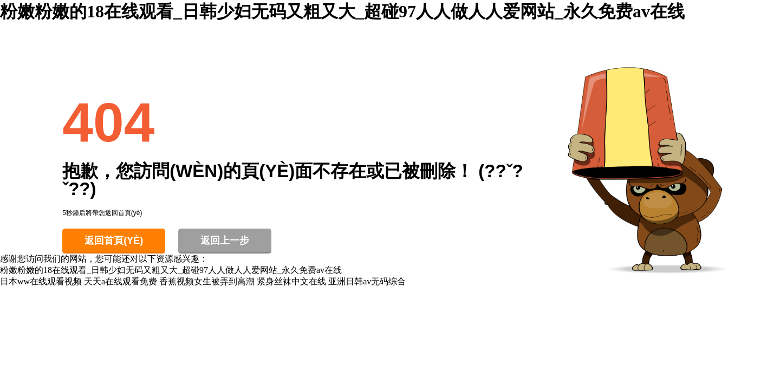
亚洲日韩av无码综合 (367, 281)
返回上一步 (224, 240)
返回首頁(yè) (113, 240)
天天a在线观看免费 (120, 281)
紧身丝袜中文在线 (291, 281)
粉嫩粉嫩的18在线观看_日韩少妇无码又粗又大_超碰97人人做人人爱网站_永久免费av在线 (342, 11)
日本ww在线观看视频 (41, 281)
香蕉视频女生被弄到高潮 (207, 281)
